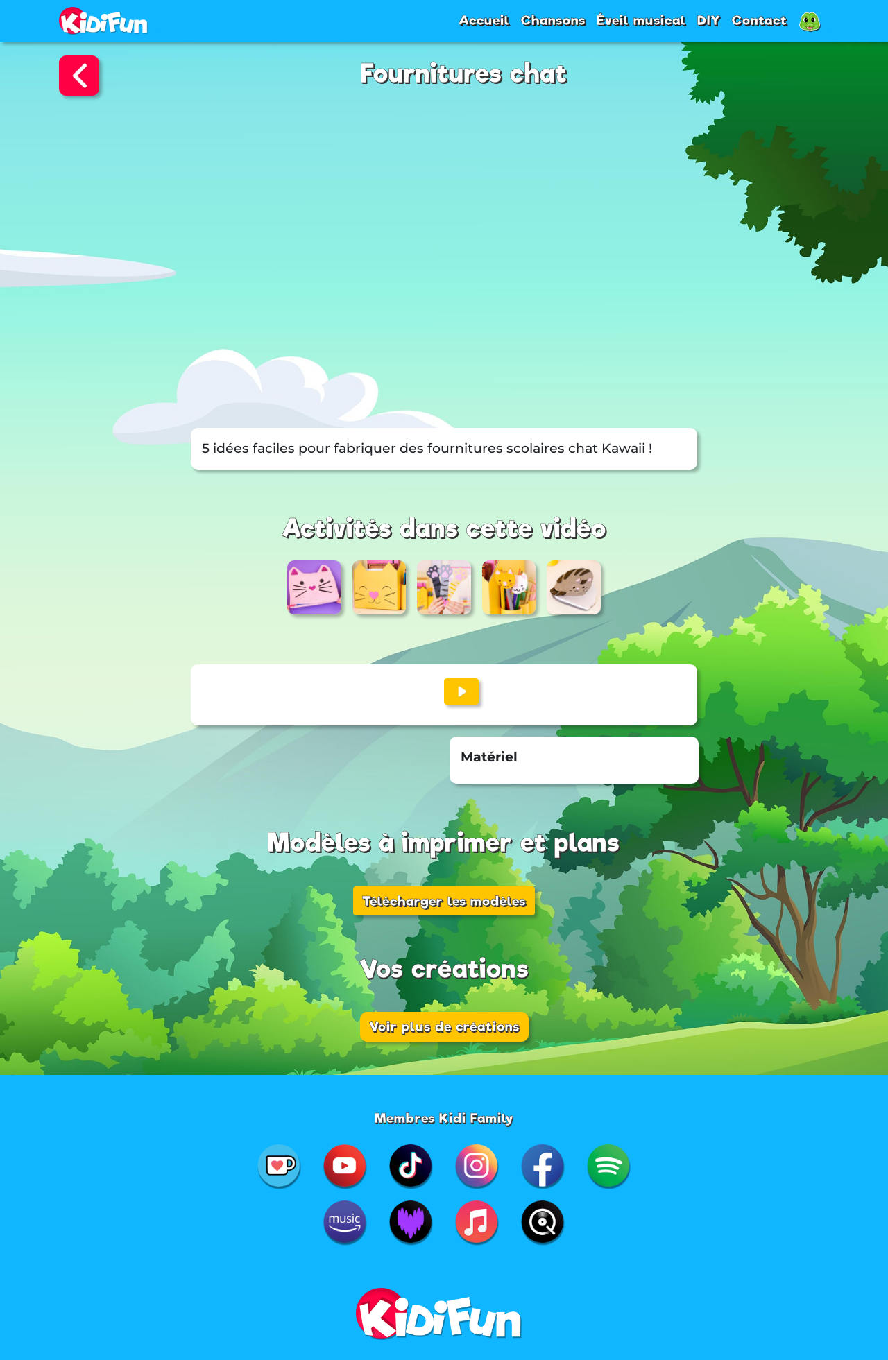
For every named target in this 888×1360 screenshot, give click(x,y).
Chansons (553, 20)
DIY (709, 20)
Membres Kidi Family (444, 1118)
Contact (759, 20)
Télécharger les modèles (444, 901)
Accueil (484, 20)
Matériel (489, 757)
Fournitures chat (464, 73)
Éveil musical (641, 20)
